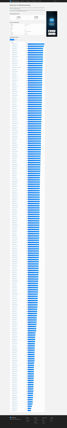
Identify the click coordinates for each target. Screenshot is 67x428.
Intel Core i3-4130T (14, 278)
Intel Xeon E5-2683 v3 (15, 304)
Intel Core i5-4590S (14, 153)
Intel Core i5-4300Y (14, 384)
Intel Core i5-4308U (14, 248)
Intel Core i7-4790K (14, 43)
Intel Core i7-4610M (14, 196)
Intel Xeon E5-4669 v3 (15, 261)
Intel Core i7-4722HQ (15, 218)
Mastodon (43, 420)
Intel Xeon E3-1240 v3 (15, 106)
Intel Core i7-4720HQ (15, 179)
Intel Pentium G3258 (14, 336)
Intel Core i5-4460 (14, 162)
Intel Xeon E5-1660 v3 (15, 54)
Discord (43, 421)
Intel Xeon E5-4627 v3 (15, 252)
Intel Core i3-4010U (14, 373)
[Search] (42, 1)
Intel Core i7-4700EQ (15, 405)
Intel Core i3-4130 (14, 192)
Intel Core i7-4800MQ (15, 166)
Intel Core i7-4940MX (15, 65)
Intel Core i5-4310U (14, 308)
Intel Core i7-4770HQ (15, 203)
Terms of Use (36, 423)
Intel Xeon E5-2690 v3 (15, 164)
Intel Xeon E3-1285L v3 (15, 56)
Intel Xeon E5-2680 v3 (15, 224)
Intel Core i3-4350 (14, 244)
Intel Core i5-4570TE (14, 239)
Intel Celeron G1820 (14, 390)
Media (51, 421)
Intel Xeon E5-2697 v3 (15, 155)
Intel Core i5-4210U (14, 319)
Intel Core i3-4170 (14, 140)
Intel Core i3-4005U (14, 377)
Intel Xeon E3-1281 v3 (15, 52)
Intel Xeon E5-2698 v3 (15, 181)
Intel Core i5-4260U (14, 315)
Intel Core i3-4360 (14, 108)
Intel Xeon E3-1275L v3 (15, 80)
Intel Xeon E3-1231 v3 (15, 99)
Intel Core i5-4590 (14, 125)
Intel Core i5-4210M (14, 276)
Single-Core (12, 39)
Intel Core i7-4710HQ (15, 207)
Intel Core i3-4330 (14, 168)
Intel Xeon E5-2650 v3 (15, 280)
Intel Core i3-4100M (14, 317)
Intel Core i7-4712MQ (15, 250)
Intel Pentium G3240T (15, 386)
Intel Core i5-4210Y (14, 362)
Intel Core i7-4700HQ (15, 220)
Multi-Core (16, 39)
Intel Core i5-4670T (14, 235)
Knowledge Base (36, 419)
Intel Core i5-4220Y (14, 399)
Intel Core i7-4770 (14, 82)
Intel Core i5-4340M (14, 265)
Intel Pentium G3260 (14, 356)
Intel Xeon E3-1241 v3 (15, 78)
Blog (42, 419)
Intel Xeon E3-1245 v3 (15, 86)
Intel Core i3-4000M (14, 328)
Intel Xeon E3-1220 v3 (15, 138)
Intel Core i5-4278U (14, 274)
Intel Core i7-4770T (14, 97)
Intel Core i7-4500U (14, 306)
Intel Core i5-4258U (14, 302)
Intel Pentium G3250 (14, 360)
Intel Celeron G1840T (15, 401)
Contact (35, 421)
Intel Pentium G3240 (14, 369)
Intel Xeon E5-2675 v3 (15, 321)
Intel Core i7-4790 (14, 69)
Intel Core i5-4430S (14, 231)
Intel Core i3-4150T (14, 291)
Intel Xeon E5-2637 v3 (15, 127)
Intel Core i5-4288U (14, 287)
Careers (51, 420)
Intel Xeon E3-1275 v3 (15, 114)
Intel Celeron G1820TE (15, 403)
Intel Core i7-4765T (14, 263)
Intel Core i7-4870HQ (15, 134)
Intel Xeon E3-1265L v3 (15, 123)
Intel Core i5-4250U (14, 330)
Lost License (36, 420)
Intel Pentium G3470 (14, 332)
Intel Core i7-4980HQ (15, 71)
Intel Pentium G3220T (15, 397)
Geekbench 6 (28, 419)
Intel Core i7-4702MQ (15, 246)
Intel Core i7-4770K (14, 58)
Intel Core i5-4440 (14, 175)
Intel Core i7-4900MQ (15, 136)
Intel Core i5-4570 (14, 149)
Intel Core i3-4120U (14, 334)
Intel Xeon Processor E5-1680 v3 (16, 67)
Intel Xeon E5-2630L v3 (15, 300)
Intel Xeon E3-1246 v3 (15, 95)
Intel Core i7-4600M (14, 211)
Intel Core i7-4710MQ (15, 194)
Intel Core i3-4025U (14, 347)
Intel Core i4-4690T (14, 183)
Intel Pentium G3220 (14, 371)
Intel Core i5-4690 (14, 84)
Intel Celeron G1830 (14, 375)
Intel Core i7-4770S (14, 112)
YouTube (43, 423)
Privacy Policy (36, 422)
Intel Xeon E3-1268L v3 (15, 205)
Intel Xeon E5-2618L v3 (15, 121)
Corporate (51, 419)
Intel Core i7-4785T (14, 237)
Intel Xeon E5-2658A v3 (15, 293)
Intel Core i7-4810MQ (15, 151)
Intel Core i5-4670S (14, 110)
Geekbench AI (28, 420)
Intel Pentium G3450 (14, 343)
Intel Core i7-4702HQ (15, 259)
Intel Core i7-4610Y (14, 345)
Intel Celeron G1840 (14, 388)
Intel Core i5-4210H (14, 209)
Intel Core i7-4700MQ (15, 190)
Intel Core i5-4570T (14, 177)
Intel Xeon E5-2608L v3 (15, 349)
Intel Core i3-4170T (14, 233)
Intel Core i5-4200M (14, 289)
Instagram (43, 422)
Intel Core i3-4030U (14, 358)
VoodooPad (27, 421)
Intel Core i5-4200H (14, 222)
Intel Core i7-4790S (14, 93)
